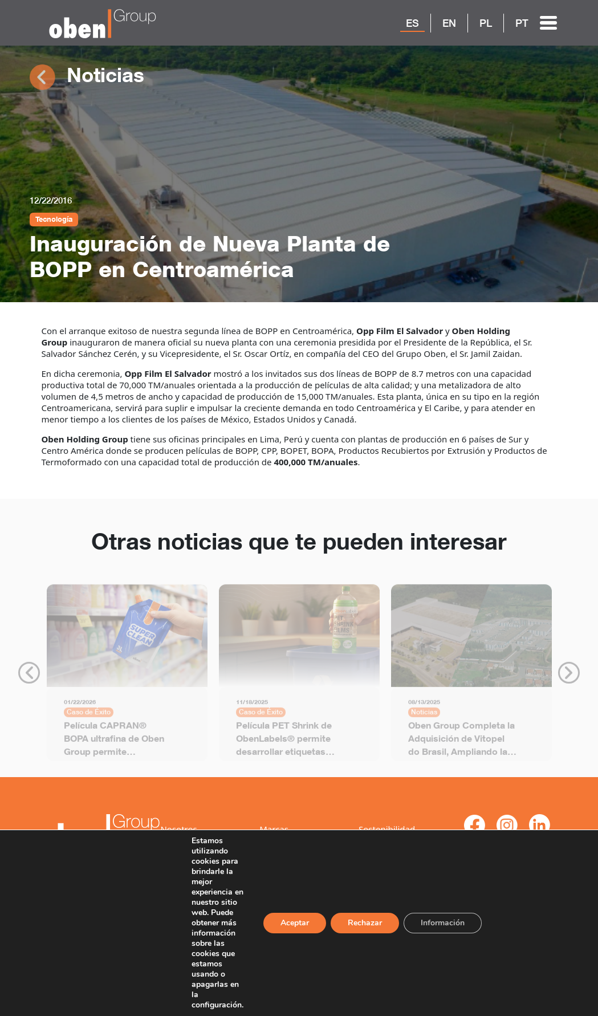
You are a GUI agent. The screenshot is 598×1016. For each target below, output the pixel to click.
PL (485, 23)
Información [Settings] (449, 917)
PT (521, 23)
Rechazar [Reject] (370, 917)
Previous (29, 677)
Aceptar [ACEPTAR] (299, 917)
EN (449, 23)
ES (412, 23)
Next (569, 677)
